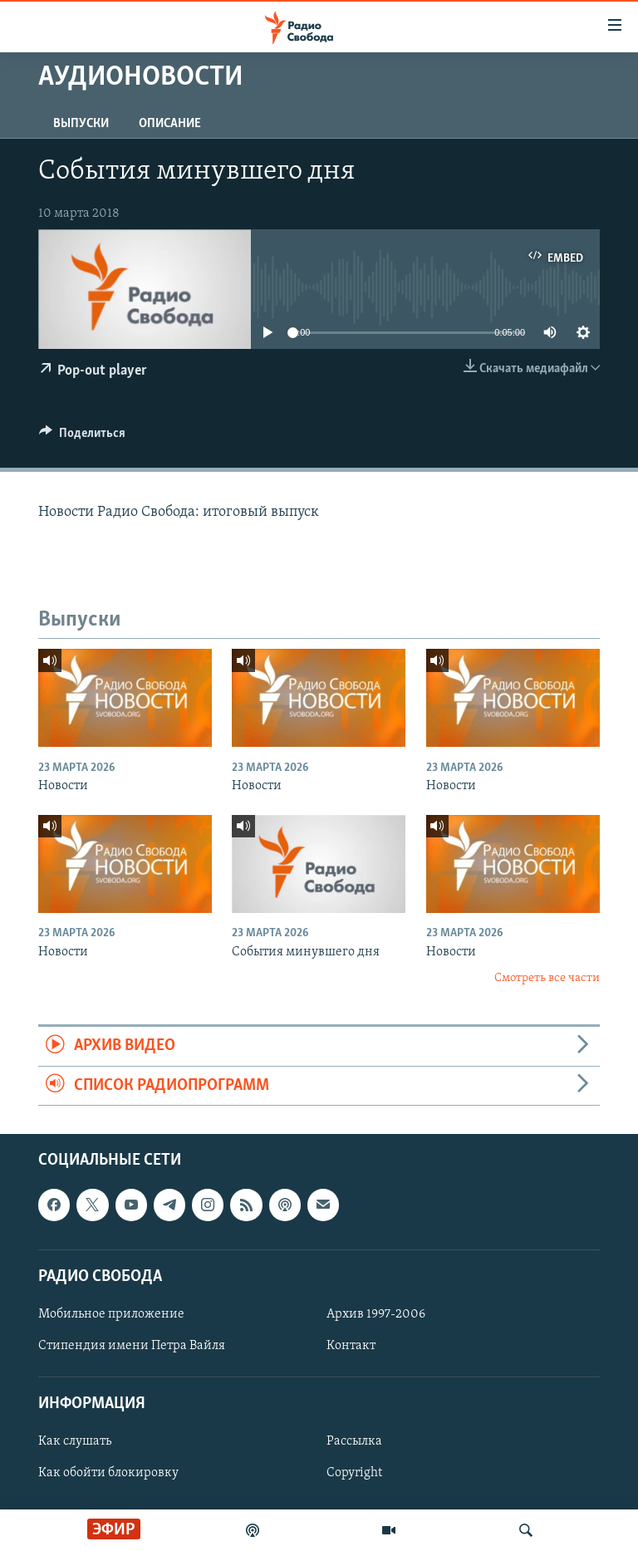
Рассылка (354, 1442)
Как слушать (74, 1442)
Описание (170, 123)
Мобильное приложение (111, 1314)
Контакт (350, 1345)
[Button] (82, 437)
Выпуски (81, 123)
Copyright (354, 1473)
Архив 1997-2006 (375, 1314)
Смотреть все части (547, 978)
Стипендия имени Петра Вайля (131, 1345)
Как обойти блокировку (108, 1473)
